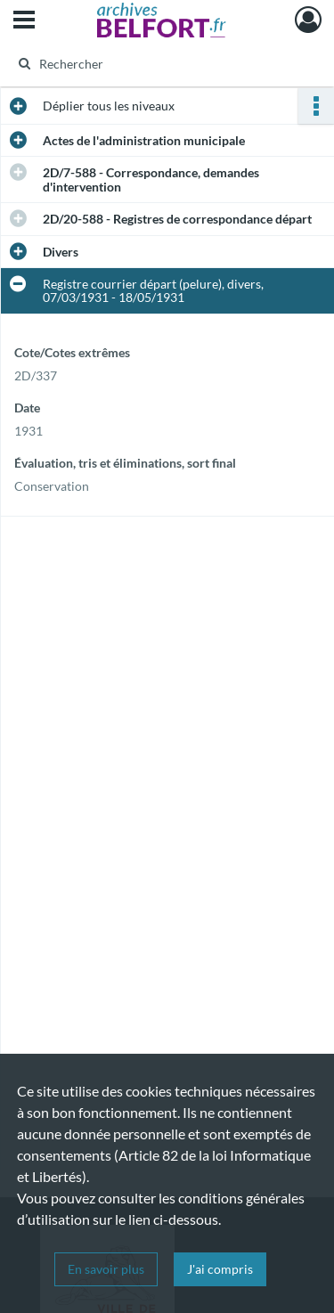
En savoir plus (106, 1268)
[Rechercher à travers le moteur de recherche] (165, 63)
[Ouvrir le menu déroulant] (24, 21)
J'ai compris (220, 1268)
